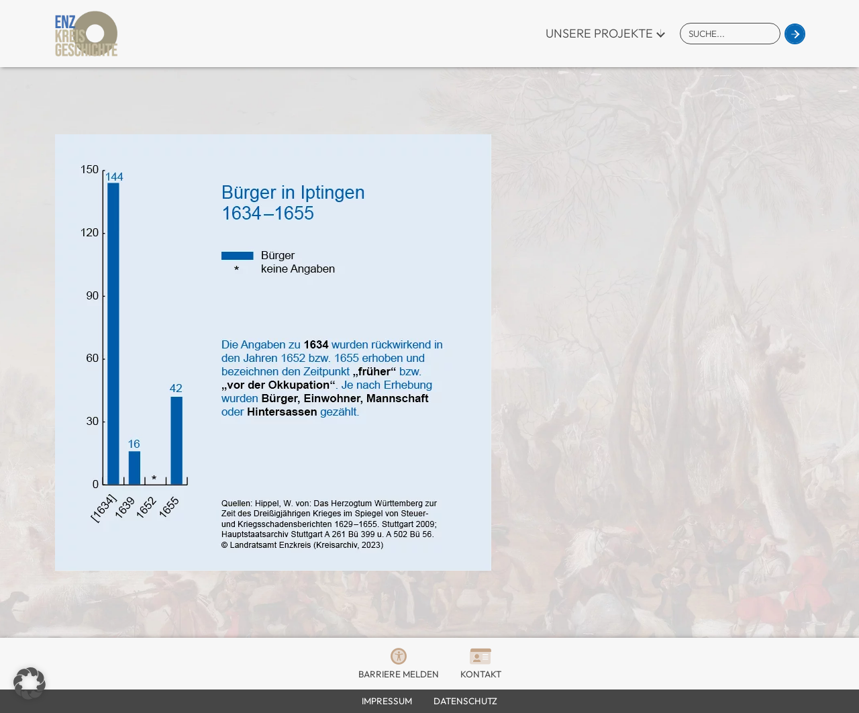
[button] (29, 683)
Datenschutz (465, 701)
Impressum (387, 701)
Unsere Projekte (599, 33)
